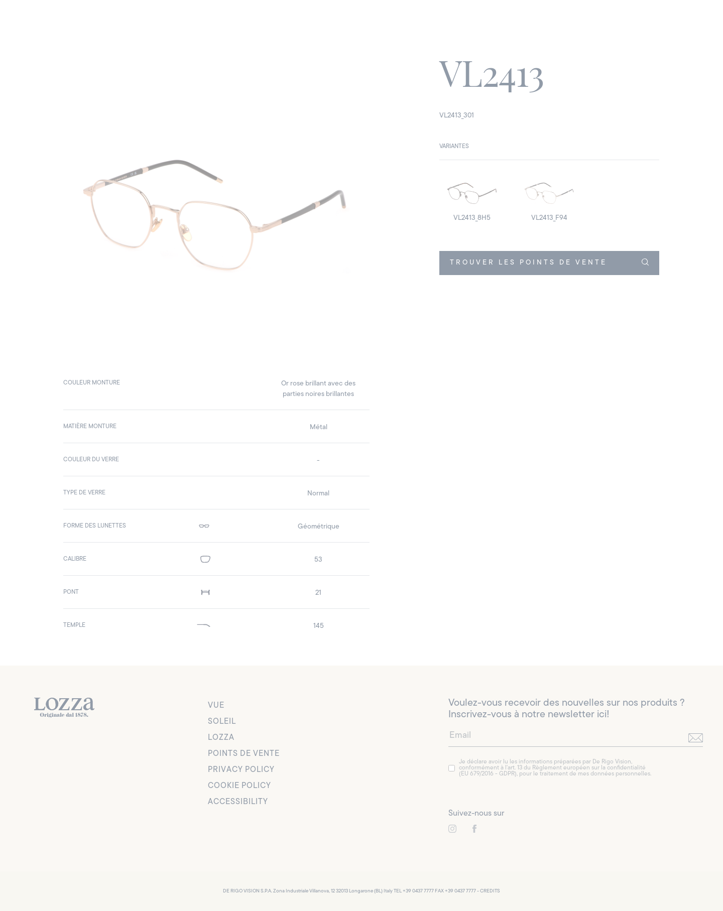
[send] (695, 738)
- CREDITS (488, 891)
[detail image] (472, 197)
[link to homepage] (64, 708)
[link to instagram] (452, 829)
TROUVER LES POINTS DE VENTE (549, 262)
